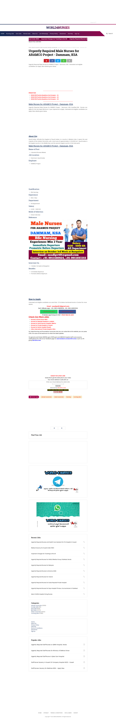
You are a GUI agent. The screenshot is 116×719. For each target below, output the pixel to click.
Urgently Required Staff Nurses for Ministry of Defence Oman (50, 651)
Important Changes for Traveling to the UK (57, 39)
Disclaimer (63, 33)
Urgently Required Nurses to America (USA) (43, 571)
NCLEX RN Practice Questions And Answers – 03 (45, 99)
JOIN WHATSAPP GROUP (49, 312)
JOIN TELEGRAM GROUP (67, 312)
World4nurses (62, 388)
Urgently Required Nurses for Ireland (42, 577)
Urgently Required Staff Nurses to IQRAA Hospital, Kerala (49, 645)
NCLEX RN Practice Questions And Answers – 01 (45, 95)
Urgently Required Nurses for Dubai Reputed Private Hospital (49, 583)
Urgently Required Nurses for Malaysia (42, 565)
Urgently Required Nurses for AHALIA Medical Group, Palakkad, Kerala (51, 560)
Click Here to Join (68, 315)
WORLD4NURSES (57, 28)
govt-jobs (34, 609)
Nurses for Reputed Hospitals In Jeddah (42, 322)
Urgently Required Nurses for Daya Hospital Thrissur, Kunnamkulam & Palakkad (54, 588)
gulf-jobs (33, 610)
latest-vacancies (43, 47)
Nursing (49, 47)
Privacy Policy (35, 625)
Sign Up (77, 33)
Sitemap (33, 627)
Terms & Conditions (36, 628)
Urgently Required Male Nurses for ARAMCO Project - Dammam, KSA (54, 53)
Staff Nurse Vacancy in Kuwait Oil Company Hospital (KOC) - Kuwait (52, 662)
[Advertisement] (58, 12)
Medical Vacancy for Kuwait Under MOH (29, 39)
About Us (33, 624)
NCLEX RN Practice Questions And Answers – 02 (45, 97)
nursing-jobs (54, 47)
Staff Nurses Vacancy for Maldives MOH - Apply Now (47, 668)
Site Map (70, 33)
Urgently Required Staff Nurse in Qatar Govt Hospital (47, 657)
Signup (33, 631)
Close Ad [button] (93, 22)
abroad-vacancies (36, 47)
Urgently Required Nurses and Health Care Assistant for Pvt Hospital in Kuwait (53, 542)
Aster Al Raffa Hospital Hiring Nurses (41, 594)
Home (30, 47)
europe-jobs (34, 607)
